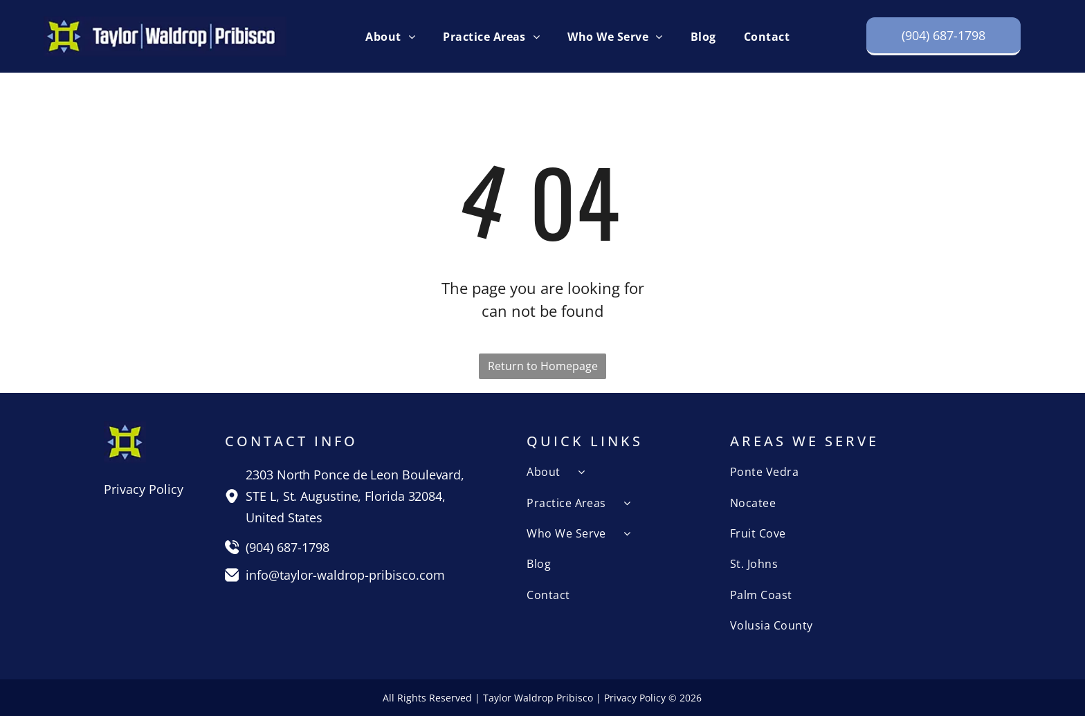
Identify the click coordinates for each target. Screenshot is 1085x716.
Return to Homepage (543, 366)
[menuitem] (390, 36)
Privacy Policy (143, 489)
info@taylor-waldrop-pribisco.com (345, 575)
